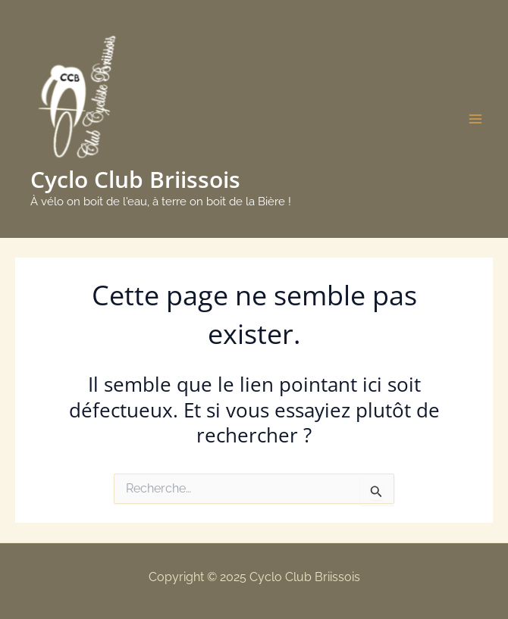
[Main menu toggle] (476, 119)
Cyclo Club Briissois (135, 179)
